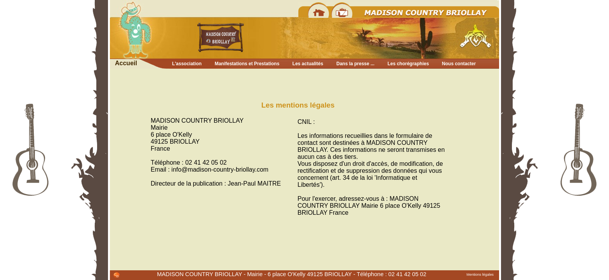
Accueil (126, 63)
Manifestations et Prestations (247, 63)
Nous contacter (459, 63)
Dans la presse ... (355, 63)
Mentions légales (480, 275)
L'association (187, 63)
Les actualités (307, 63)
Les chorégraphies (408, 63)
